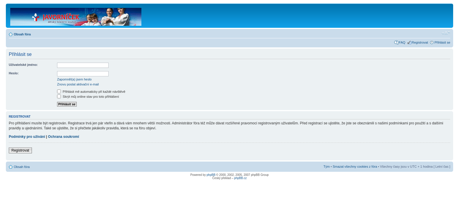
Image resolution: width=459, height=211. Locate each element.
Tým (326, 166)
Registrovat (420, 42)
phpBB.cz (240, 178)
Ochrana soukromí (63, 137)
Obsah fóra (22, 34)
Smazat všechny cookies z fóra (355, 166)
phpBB (211, 174)
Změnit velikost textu (446, 33)
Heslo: (14, 73)
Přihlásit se (442, 42)
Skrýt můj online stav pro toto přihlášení (88, 96)
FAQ (402, 42)
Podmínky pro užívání (27, 137)
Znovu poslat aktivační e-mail (78, 84)
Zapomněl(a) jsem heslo (74, 79)
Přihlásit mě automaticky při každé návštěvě (91, 91)
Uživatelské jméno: (23, 64)
